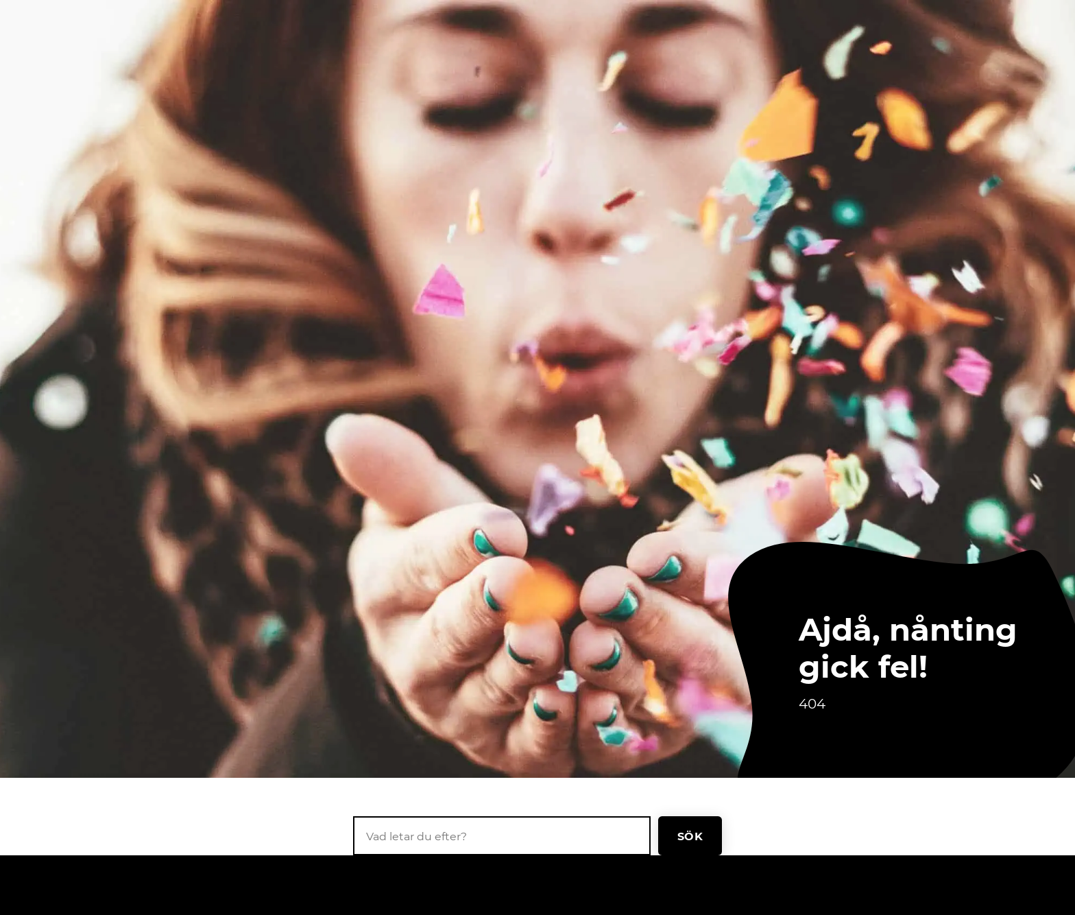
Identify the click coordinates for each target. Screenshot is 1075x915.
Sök (690, 836)
